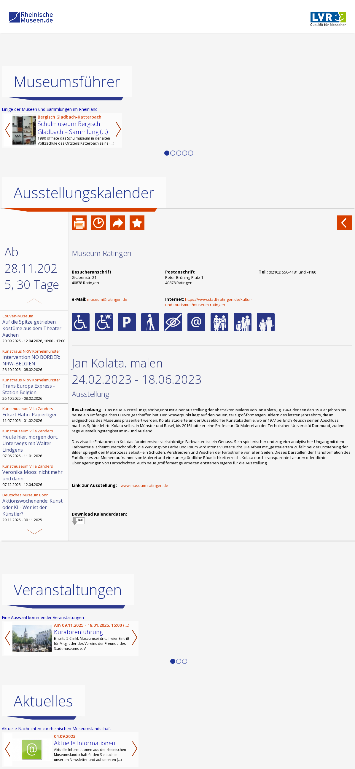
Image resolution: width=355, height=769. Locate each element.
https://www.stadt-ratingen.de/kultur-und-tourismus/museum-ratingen (208, 302)
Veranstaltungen (68, 590)
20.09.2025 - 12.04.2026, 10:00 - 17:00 (34, 328)
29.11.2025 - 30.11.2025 (34, 507)
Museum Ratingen (101, 253)
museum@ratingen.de (107, 299)
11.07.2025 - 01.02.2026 (34, 414)
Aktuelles (43, 701)
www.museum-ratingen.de (144, 485)
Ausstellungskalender (84, 193)
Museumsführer (67, 81)
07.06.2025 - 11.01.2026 (34, 443)
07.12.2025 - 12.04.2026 (34, 475)
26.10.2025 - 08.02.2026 (34, 360)
